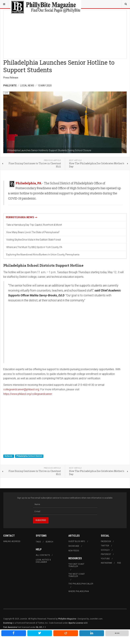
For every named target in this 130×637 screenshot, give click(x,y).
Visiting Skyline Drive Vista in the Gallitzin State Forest (33, 239)
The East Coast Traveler (76, 565)
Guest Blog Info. (76, 541)
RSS (119, 563)
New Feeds (73, 550)
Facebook (106, 541)
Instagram (106, 563)
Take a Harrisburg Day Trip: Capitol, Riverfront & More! (34, 224)
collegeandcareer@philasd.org (21, 389)
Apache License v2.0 (77, 623)
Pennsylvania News (21, 217)
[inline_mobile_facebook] (13, 633)
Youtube (105, 558)
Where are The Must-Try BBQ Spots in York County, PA (34, 247)
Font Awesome (10, 627)
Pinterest (106, 554)
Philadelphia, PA (28, 183)
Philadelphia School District (29, 456)
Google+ (105, 550)
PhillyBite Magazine (67, 619)
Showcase (73, 546)
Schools (8, 456)
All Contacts (43, 555)
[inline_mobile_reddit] (65, 633)
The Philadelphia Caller (80, 584)
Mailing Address (11, 541)
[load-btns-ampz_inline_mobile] (117, 633)
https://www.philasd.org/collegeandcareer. (27, 393)
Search (49, 542)
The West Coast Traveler (76, 575)
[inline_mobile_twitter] (39, 633)
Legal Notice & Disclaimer (43, 561)
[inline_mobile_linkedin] (91, 633)
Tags (38, 542)
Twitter (105, 546)
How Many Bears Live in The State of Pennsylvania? (32, 232)
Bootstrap (7, 623)
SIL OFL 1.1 (41, 627)
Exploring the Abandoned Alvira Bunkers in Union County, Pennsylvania (42, 254)
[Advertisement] (65, 33)
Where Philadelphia (78, 591)
